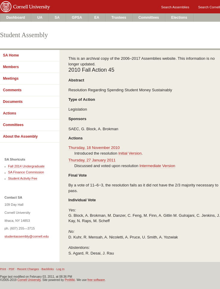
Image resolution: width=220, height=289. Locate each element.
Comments (12, 90)
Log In (60, 269)
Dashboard (15, 17)
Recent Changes (28, 269)
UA (40, 17)
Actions (9, 113)
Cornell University (56, 5)
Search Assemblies (175, 7)
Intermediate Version (157, 166)
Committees (149, 17)
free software (96, 280)
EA (96, 17)
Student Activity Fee (22, 178)
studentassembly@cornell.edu (26, 236)
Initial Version (130, 153)
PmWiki (70, 280)
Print (3, 269)
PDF (12, 269)
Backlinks (48, 269)
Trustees (118, 17)
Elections (179, 17)
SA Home (11, 55)
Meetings (10, 78)
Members (11, 67)
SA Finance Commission (26, 172)
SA (57, 17)
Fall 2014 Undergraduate (26, 166)
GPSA (77, 17)
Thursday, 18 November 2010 (94, 147)
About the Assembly (20, 136)
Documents (13, 102)
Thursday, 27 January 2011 (92, 160)
